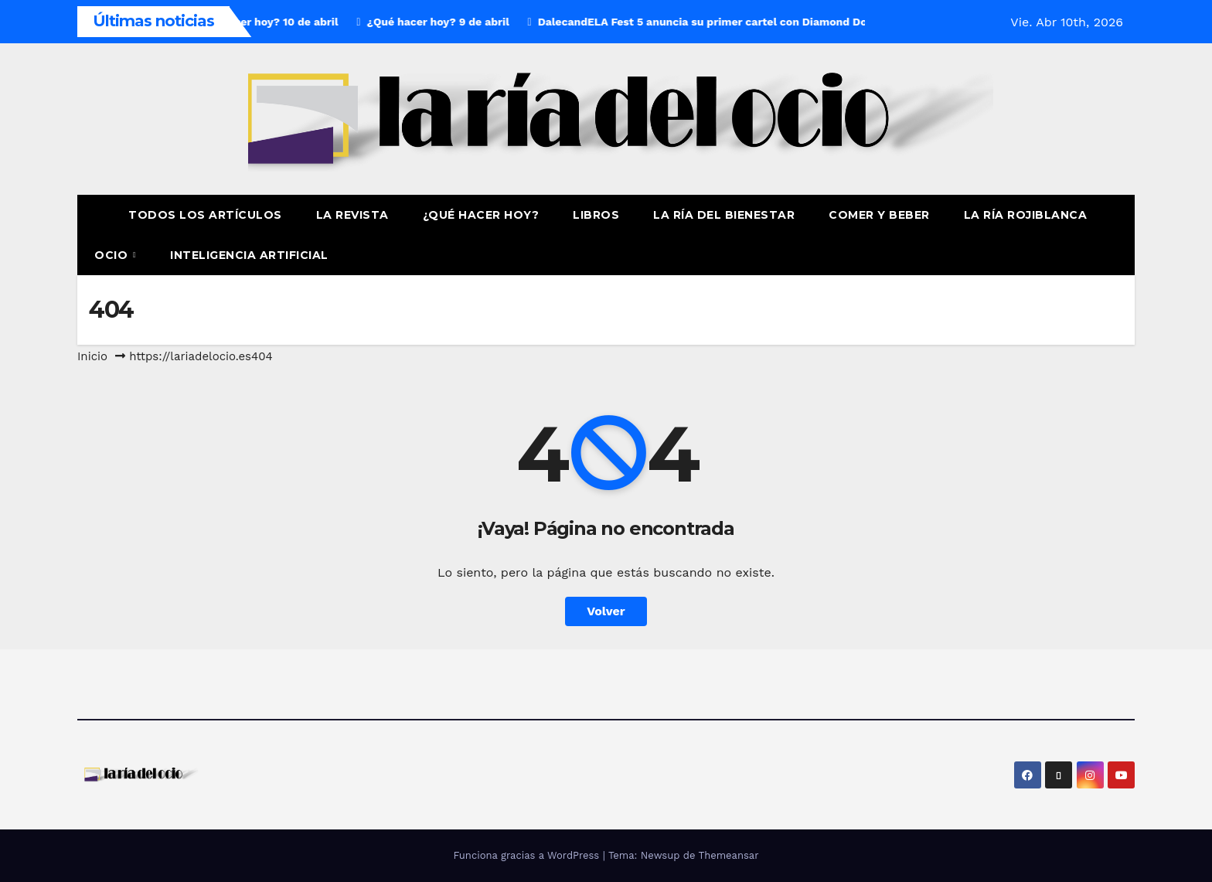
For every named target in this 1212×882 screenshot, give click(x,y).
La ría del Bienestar (724, 215)
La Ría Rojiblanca (1026, 215)
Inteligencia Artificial (249, 255)
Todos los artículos (205, 215)
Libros (596, 215)
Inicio (92, 356)
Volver (606, 611)
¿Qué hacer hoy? (481, 215)
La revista (352, 215)
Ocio (112, 255)
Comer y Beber (879, 215)
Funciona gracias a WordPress (527, 855)
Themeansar (729, 855)
